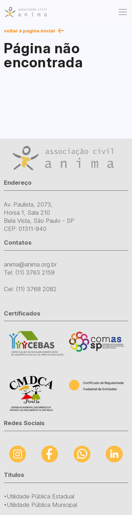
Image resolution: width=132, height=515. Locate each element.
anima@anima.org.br (30, 264)
